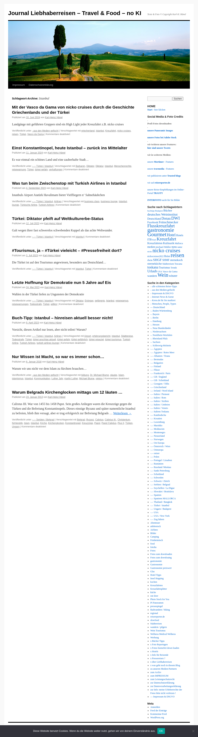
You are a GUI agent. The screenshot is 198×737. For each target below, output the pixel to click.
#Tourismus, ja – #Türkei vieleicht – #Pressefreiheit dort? (67, 250)
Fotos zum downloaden (161, 554)
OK (161, 730)
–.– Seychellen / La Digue (162, 488)
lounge (15, 205)
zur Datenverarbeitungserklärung (165, 686)
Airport (87, 336)
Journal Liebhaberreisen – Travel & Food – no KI (74, 13)
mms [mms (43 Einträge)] (174, 246)
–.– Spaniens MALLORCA (163, 498)
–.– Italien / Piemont (159, 394)
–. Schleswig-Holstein (160, 345)
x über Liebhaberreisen (161, 662)
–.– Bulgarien (156, 363)
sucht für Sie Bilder (163, 200)
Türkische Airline (28, 205)
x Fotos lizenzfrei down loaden (164, 648)
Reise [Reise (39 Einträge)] (167, 256)
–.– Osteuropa (156, 449)
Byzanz (90, 419)
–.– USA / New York (160, 516)
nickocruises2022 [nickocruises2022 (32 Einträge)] (155, 256)
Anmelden (155, 707)
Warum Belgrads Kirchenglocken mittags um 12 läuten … (67, 392)
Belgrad (81, 419)
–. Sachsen (155, 342)
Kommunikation (42, 378)
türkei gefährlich (79, 339)
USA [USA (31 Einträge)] (159, 271)
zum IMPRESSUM (159, 675)
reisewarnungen (20, 304)
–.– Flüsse (155, 369)
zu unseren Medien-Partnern (163, 668)
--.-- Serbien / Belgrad (43, 419)
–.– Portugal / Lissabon (161, 460)
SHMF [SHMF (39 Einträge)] (165, 260)
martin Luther (71, 378)
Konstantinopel (73, 423)
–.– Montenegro (157, 432)
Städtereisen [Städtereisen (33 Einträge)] (168, 263)
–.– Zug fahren (157, 519)
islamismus (17, 378)
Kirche (43, 423)
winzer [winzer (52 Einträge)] (173, 275)
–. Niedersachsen (158, 331)
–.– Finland (155, 366)
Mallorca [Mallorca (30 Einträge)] (179, 243)
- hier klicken (156, 109)
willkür (54, 304)
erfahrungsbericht (101, 336)
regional (154, 613)
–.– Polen (154, 456)
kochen (153, 582)
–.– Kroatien (156, 418)
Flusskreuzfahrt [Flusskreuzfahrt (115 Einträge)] (161, 225)
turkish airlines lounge (48, 343)
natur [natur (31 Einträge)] (180, 247)
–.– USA (154, 512)
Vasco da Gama (35, 134)
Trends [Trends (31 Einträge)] (174, 267)
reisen (15, 134)
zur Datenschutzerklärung (162, 682)
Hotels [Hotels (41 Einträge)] (179, 235)
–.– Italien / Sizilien (159, 401)
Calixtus (99, 419)
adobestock (155, 526)
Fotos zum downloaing (161, 557)
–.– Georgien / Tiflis (159, 383)
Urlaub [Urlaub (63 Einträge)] (152, 271)
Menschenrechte (122, 166)
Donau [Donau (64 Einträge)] (166, 218)
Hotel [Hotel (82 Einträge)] (171, 235)
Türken (128, 423)
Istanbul (100, 130)
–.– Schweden (156, 477)
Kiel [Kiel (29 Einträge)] (154, 240)
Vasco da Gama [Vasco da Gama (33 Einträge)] (170, 271)
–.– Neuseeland (157, 436)
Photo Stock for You (159, 599)
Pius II (121, 423)
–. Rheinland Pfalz (159, 338)
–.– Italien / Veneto (159, 408)
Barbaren (80, 166)
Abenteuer (155, 522)
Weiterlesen (122, 413)
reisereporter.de (157, 616)
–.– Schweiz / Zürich (160, 481)
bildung (85, 375)
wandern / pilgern (158, 627)
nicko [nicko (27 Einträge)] (149, 251)
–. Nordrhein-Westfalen (161, 335)
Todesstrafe (36, 304)
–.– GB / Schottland (159, 380)
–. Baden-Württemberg (161, 310)
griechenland (88, 130)
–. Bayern (155, 314)
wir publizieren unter (164, 175)
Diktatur (99, 166)
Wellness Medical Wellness (163, 634)
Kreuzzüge (87, 423)
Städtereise (127, 336)
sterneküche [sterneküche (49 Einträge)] (154, 263)
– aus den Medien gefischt (162, 290)
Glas (152, 571)
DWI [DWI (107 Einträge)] (175, 218)
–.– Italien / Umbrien (160, 404)
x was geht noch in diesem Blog (165, 665)
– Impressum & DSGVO (161, 293)
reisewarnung (19, 169)
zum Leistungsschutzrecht (162, 679)
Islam (121, 375)
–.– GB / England (158, 376)
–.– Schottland (157, 474)
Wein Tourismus (158, 630)
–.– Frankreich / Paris (160, 373)
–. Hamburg (155, 321)
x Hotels (154, 651)
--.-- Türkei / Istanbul (42, 166)
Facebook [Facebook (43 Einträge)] (152, 222)
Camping (154, 536)
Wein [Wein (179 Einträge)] (163, 275)
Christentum (124, 419)
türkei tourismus (113, 339)
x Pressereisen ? (157, 658)
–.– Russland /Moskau (160, 467)
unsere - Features (160, 161)
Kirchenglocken (56, 423)
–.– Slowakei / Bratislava (162, 491)
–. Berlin (154, 317)
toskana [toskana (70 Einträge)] (152, 267)
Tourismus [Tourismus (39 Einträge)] (164, 267)
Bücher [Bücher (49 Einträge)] (167, 210)
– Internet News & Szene (162, 296)
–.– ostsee (155, 453)
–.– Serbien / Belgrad (160, 484)
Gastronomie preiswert (161, 568)
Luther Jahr (57, 378)
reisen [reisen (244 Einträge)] (177, 255)
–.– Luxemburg (157, 422)
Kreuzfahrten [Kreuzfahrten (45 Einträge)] (154, 243)
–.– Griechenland (158, 387)
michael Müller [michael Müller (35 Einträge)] (163, 247)
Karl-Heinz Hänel (54, 117)
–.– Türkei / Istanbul (159, 505)
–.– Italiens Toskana (159, 411)
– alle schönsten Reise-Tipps (163, 286)
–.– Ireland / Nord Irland (161, 390)
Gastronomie (156, 564)
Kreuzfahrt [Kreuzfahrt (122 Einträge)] (166, 238)
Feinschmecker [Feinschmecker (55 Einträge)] (168, 222)
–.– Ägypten (156, 349)
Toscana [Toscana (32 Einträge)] (178, 263)
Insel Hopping (157, 578)
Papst (97, 423)
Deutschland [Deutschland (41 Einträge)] (154, 218)
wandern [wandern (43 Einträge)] (152, 275)
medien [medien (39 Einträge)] (151, 246)
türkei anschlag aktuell (44, 339)
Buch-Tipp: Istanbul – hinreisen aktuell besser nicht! (62, 318)
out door (154, 595)
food (152, 543)
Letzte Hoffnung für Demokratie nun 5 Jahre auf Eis (61, 282)
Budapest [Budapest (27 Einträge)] (159, 211)
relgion (99, 378)
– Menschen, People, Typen (163, 303)
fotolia (153, 547)
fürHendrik (17, 423)
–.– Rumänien (156, 463)
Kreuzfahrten (156, 585)
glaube (113, 375)
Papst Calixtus (109, 423)
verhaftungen (55, 169)
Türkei (23, 134)
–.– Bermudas (156, 359)
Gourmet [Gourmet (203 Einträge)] (156, 234)
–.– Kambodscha (158, 415)
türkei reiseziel (96, 339)
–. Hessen (155, 324)
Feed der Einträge (158, 710)
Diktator (90, 166)
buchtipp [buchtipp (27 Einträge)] (150, 211)
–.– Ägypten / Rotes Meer (162, 352)
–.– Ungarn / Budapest (160, 509)
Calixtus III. (110, 419)
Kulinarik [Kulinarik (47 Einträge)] (168, 243)
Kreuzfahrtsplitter (158, 589)
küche (153, 592)
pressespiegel (156, 606)
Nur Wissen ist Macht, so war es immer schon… (58, 356)
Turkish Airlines (46, 205)
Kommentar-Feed (158, 714)
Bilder (153, 533)
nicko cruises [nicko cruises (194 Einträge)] (166, 250)
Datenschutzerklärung (41, 84)
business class (91, 201)
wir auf (158, 182)
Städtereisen (156, 623)
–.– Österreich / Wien (160, 446)
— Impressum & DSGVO (162, 696)
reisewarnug (122, 300)
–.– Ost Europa (157, 443)
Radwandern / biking (160, 609)
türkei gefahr (41, 169)
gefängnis (100, 300)
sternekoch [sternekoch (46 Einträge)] (176, 260)
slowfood (154, 620)
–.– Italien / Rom (158, 397)
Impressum (18, 84)
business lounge (109, 201)
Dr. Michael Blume (99, 375)
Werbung (154, 637)
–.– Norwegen (157, 439)
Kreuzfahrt (110, 130)
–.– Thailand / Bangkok (161, 502)
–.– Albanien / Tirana (160, 356)
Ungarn (16, 426)
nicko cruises (124, 130)
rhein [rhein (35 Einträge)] (149, 260)
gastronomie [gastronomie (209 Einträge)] (160, 230)
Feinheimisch (156, 540)
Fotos (153, 550)
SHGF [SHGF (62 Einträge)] (157, 260)
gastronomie (156, 561)
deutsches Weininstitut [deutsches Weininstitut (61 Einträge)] (162, 214)
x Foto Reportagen (159, 644)
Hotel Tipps (155, 575)
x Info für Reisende (159, 655)
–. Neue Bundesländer (160, 328)
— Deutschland (157, 307)
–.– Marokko (156, 425)
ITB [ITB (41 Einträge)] (149, 239)
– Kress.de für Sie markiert (163, 300)
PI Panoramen (157, 602)
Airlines (57, 201)
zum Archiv (155, 672)
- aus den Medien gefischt (45, 130)
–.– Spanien (155, 495)
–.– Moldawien (157, 429)
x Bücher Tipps (157, 641)
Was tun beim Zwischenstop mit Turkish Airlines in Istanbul (69, 183)
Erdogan (89, 300)
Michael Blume (87, 378)
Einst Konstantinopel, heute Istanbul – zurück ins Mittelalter (69, 148)
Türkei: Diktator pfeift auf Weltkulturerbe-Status (57, 218)
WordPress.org (157, 717)
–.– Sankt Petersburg (160, 470)
